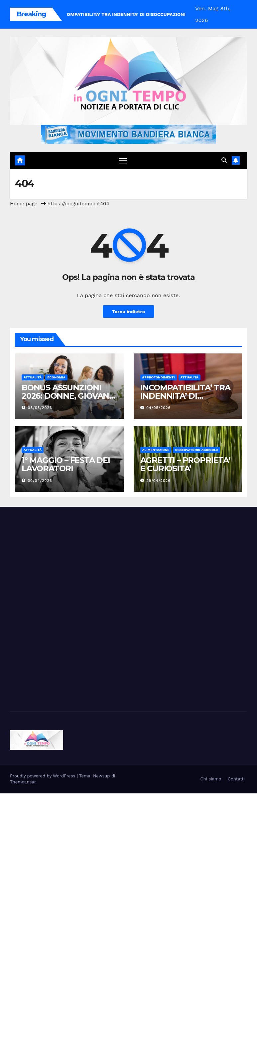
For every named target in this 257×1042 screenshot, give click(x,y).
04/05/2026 (158, 408)
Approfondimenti (158, 377)
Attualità (33, 377)
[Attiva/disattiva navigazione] (123, 160)
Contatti (236, 778)
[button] (224, 160)
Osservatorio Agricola (196, 450)
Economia (56, 377)
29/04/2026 (158, 481)
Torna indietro (128, 311)
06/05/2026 (40, 408)
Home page (24, 204)
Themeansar (23, 781)
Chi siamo (210, 778)
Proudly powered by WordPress (43, 775)
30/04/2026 (40, 481)
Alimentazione (156, 450)
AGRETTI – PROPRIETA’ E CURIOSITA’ (185, 464)
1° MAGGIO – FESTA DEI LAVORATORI (66, 464)
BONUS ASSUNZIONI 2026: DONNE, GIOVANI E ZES (66, 396)
